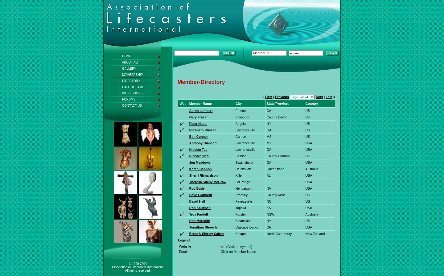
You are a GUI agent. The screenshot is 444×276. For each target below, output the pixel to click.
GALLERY (129, 68)
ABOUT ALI (130, 62)
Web (182, 103)
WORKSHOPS (132, 93)
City (239, 103)
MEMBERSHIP (132, 74)
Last (329, 97)
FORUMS (128, 99)
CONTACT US (132, 105)
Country (312, 103)
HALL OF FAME (133, 87)
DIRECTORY (131, 81)
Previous (282, 97)
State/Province (278, 103)
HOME (126, 56)
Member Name (200, 103)
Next (319, 97)
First (268, 97)
